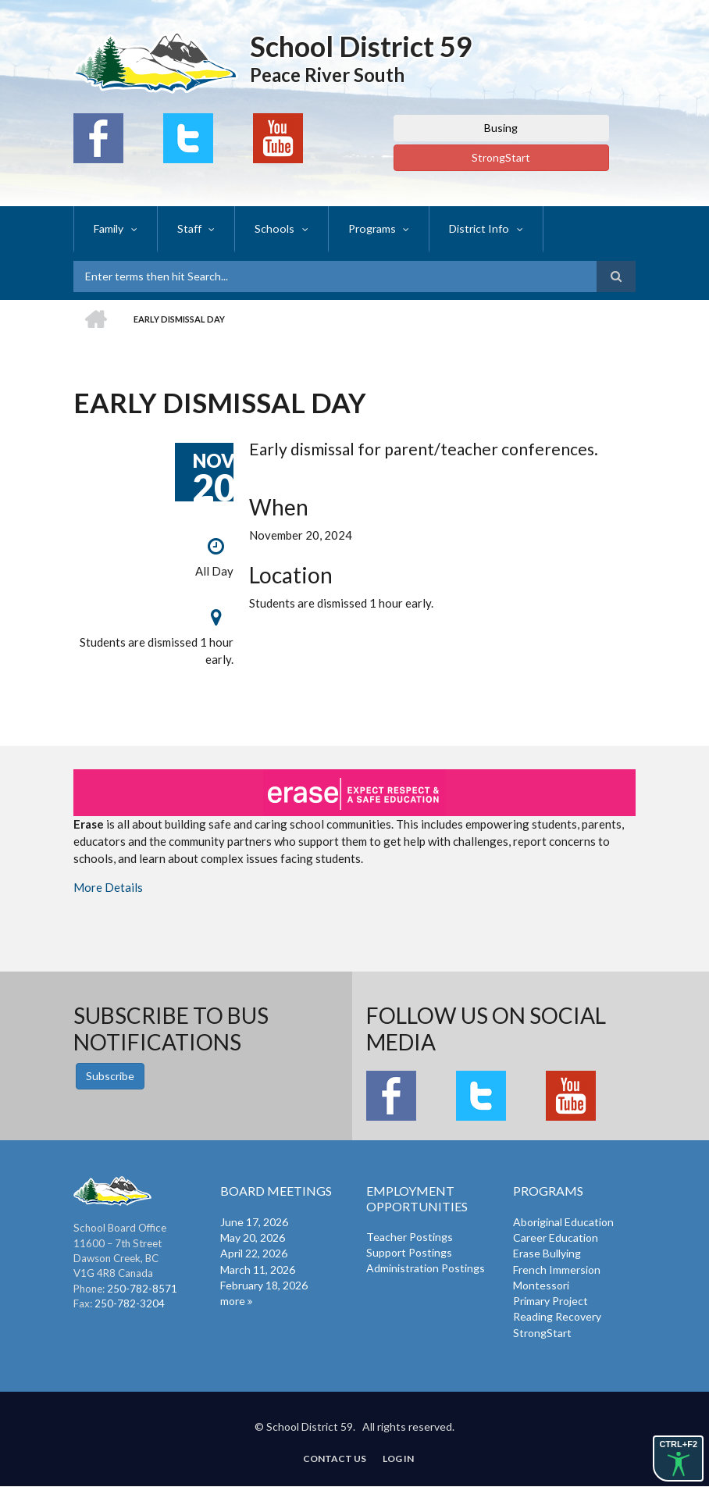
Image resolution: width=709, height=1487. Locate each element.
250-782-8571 (142, 1288)
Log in (399, 1459)
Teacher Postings (409, 1236)
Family (108, 228)
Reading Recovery (557, 1316)
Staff (188, 228)
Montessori (541, 1285)
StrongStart (501, 157)
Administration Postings (425, 1268)
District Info (474, 228)
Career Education (555, 1237)
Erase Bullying (547, 1253)
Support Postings (409, 1252)
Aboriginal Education (563, 1221)
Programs (368, 228)
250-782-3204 (129, 1303)
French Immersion (556, 1269)
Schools (273, 228)
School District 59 (361, 46)
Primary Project (550, 1300)
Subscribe (110, 1075)
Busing (501, 127)
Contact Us (334, 1459)
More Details (108, 887)
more (232, 1300)
